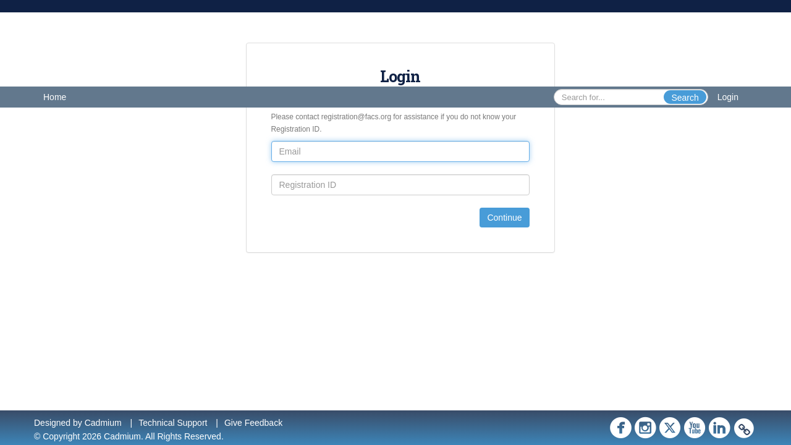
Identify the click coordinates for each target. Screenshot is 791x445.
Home (54, 97)
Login (727, 97)
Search (684, 98)
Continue (504, 217)
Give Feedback (253, 423)
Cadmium (103, 423)
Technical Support (172, 423)
